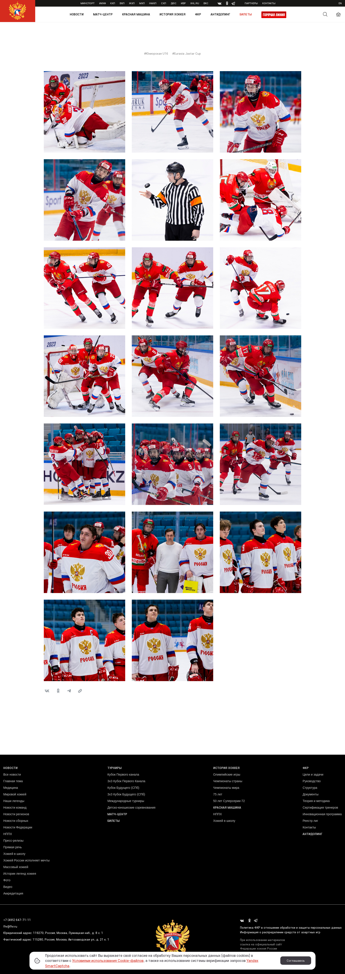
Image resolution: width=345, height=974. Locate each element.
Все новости (12, 774)
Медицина (10, 787)
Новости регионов (16, 814)
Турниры (114, 768)
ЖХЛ (132, 3)
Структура (310, 787)
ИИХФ (102, 3)
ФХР (198, 14)
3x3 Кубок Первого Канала (126, 781)
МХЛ (142, 3)
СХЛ (163, 3)
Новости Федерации (17, 827)
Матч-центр (103, 14)
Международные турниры (125, 801)
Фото (6, 880)
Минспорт (88, 3)
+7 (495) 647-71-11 (17, 920)
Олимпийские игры (226, 774)
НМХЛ (152, 3)
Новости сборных (15, 820)
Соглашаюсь (296, 961)
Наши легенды (13, 801)
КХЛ (112, 3)
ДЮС (173, 3)
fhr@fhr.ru (10, 926)
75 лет (217, 794)
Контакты (268, 3)
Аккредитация (13, 893)
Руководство (312, 781)
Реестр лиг (310, 820)
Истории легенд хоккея (19, 873)
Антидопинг (220, 14)
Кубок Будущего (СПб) (123, 787)
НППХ (7, 834)
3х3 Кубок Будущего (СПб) (126, 794)
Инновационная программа (322, 814)
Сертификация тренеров (320, 807)
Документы (310, 794)
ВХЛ (122, 3)
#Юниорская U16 (156, 53)
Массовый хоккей (15, 867)
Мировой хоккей (14, 794)
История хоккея (172, 14)
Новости (77, 14)
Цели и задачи (313, 774)
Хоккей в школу (14, 854)
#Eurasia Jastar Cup (186, 53)
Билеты (246, 14)
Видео (7, 887)
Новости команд (14, 807)
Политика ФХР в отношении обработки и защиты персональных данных (291, 928)
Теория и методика (316, 801)
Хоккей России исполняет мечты (26, 860)
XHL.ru (194, 3)
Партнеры (251, 3)
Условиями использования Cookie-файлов (107, 960)
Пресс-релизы (13, 840)
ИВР (183, 3)
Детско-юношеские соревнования (131, 807)
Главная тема (13, 781)
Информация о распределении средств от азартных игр (280, 932)
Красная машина (136, 14)
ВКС (206, 3)
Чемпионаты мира (226, 787)
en (340, 3)
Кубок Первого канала (123, 774)
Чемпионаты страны (227, 781)
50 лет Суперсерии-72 (229, 801)
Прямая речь (12, 847)
